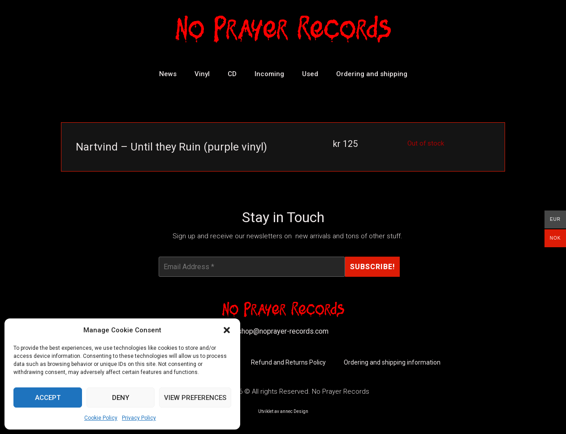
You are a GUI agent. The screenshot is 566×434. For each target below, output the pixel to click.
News (168, 74)
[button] (226, 330)
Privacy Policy (139, 418)
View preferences (195, 398)
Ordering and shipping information (392, 362)
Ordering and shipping (371, 74)
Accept (47, 398)
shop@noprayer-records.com (283, 331)
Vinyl (202, 74)
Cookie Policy (100, 418)
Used (310, 74)
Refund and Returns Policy (288, 362)
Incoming (269, 74)
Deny (120, 398)
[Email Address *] (252, 267)
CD (232, 74)
